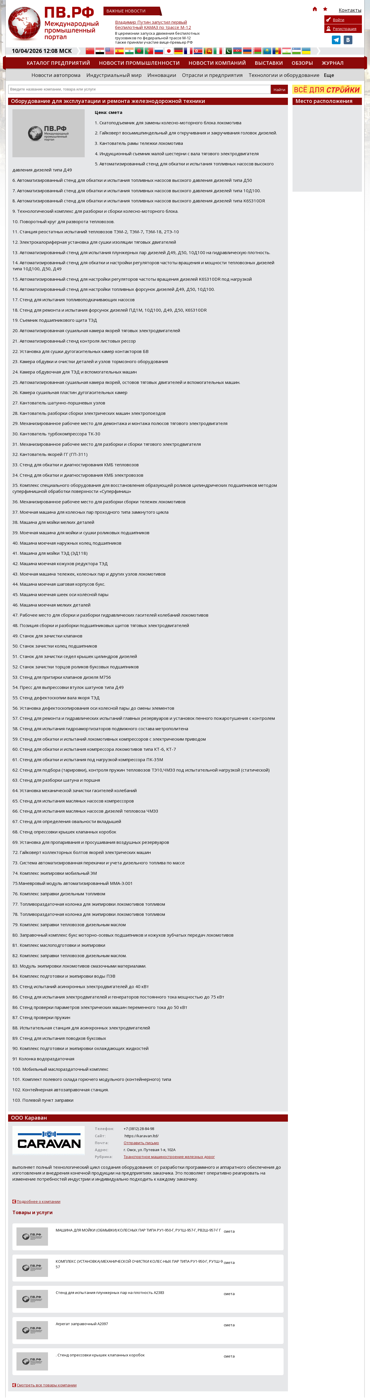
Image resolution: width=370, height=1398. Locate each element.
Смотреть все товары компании (47, 1385)
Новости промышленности (139, 63)
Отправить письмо (141, 1142)
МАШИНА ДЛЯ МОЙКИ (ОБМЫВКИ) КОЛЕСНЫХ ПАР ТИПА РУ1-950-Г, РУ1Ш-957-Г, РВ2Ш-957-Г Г (138, 1230)
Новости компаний (217, 63)
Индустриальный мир (114, 75)
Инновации (161, 75)
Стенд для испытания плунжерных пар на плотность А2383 (110, 1292)
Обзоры (302, 63)
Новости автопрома (56, 75)
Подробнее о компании (38, 1201)
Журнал (333, 63)
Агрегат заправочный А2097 (82, 1323)
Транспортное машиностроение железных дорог (169, 1156)
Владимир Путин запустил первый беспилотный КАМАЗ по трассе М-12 (153, 25)
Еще (329, 75)
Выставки (269, 63)
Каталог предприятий (58, 63)
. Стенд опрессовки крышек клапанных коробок (100, 1355)
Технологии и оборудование (284, 75)
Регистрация (344, 28)
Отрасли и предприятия (212, 75)
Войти (338, 19)
